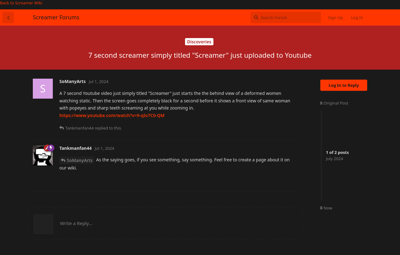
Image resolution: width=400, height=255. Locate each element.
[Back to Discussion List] (8, 17)
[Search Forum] (286, 17)
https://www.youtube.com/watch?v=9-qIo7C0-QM (112, 115)
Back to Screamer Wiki (21, 3)
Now (326, 208)
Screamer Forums (56, 17)
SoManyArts (79, 160)
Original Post (334, 103)
